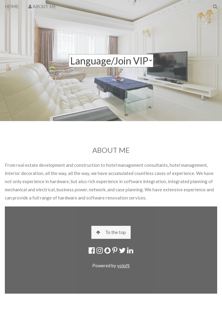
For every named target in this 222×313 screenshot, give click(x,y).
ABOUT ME (42, 6)
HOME (12, 6)
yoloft (123, 265)
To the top (111, 232)
